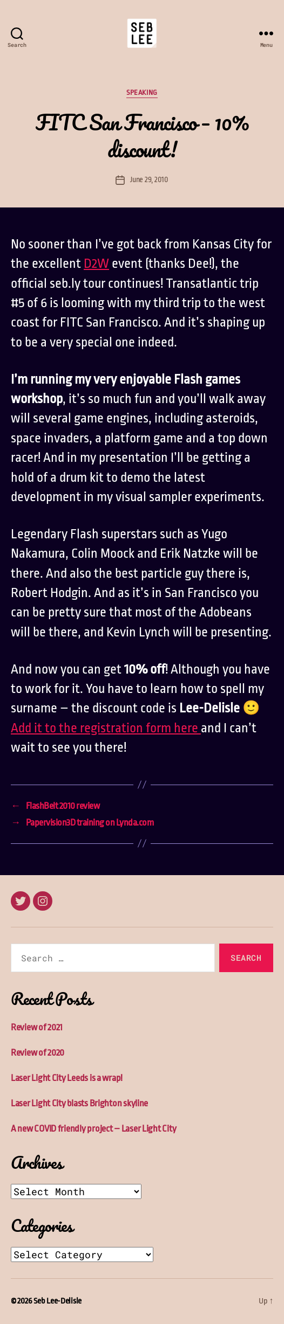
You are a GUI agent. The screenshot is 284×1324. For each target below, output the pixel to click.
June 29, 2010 (149, 179)
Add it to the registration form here (106, 728)
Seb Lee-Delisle (57, 1301)
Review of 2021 (37, 1027)
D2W (96, 263)
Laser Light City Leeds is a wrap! (67, 1078)
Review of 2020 (37, 1053)
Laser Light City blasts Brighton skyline (79, 1103)
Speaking (141, 92)
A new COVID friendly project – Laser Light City (93, 1129)
